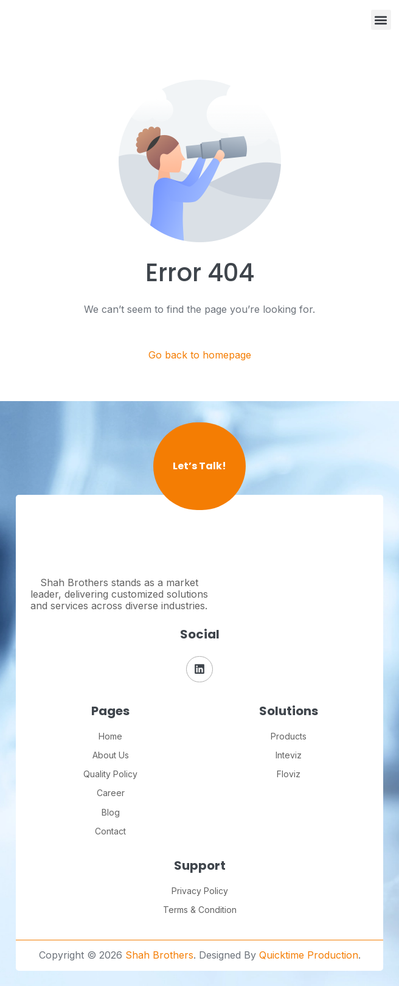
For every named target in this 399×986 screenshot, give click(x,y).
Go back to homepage (199, 355)
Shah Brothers (159, 955)
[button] (381, 20)
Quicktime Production (308, 955)
